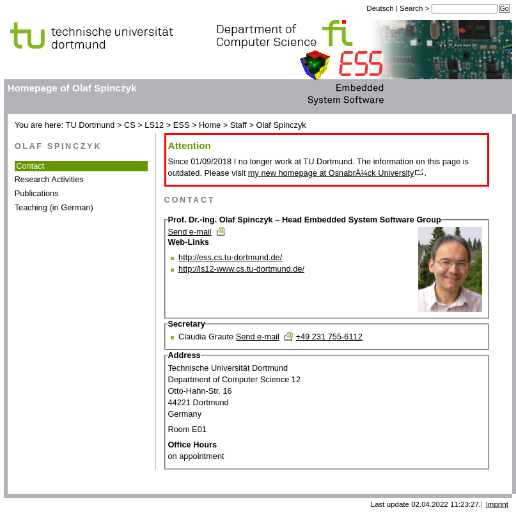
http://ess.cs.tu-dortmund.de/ (230, 257)
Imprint (497, 504)
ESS (181, 125)
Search (412, 8)
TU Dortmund (90, 125)
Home (210, 125)
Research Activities (49, 179)
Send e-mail (189, 232)
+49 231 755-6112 (329, 336)
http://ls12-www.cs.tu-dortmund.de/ (241, 269)
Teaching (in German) (54, 207)
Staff (238, 125)
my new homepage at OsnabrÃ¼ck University (331, 173)
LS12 (154, 125)
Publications (37, 193)
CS (130, 125)
